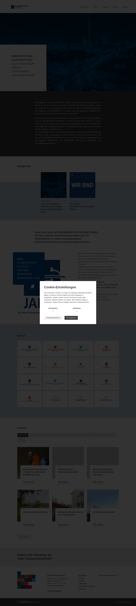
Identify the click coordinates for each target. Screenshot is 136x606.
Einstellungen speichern (53, 317)
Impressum (82, 589)
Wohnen (45, 435)
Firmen (95, 7)
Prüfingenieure (35, 435)
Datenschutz (83, 583)
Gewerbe (78, 435)
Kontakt (125, 7)
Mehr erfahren (28, 482)
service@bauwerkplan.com (55, 585)
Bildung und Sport (89, 435)
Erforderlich (53, 308)
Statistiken (77, 308)
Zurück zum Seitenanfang (109, 575)
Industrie (70, 435)
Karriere (115, 7)
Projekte (105, 7)
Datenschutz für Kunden (87, 586)
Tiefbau (112, 435)
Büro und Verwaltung (57, 435)
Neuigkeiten (85, 7)
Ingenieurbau (102, 435)
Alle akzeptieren (71, 318)
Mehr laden (23, 537)
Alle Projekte (23, 435)
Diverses (21, 439)
